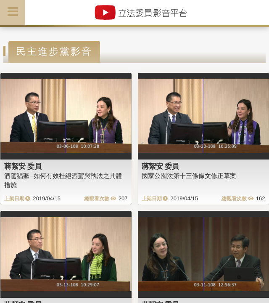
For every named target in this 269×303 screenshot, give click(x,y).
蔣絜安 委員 (23, 166)
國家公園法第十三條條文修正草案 (189, 175)
